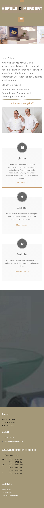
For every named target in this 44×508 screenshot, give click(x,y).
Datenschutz (7, 492)
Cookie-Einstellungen (10, 495)
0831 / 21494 (9, 438)
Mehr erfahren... (22, 272)
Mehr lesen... (22, 182)
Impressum (6, 490)
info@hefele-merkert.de (13, 441)
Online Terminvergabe (22, 103)
